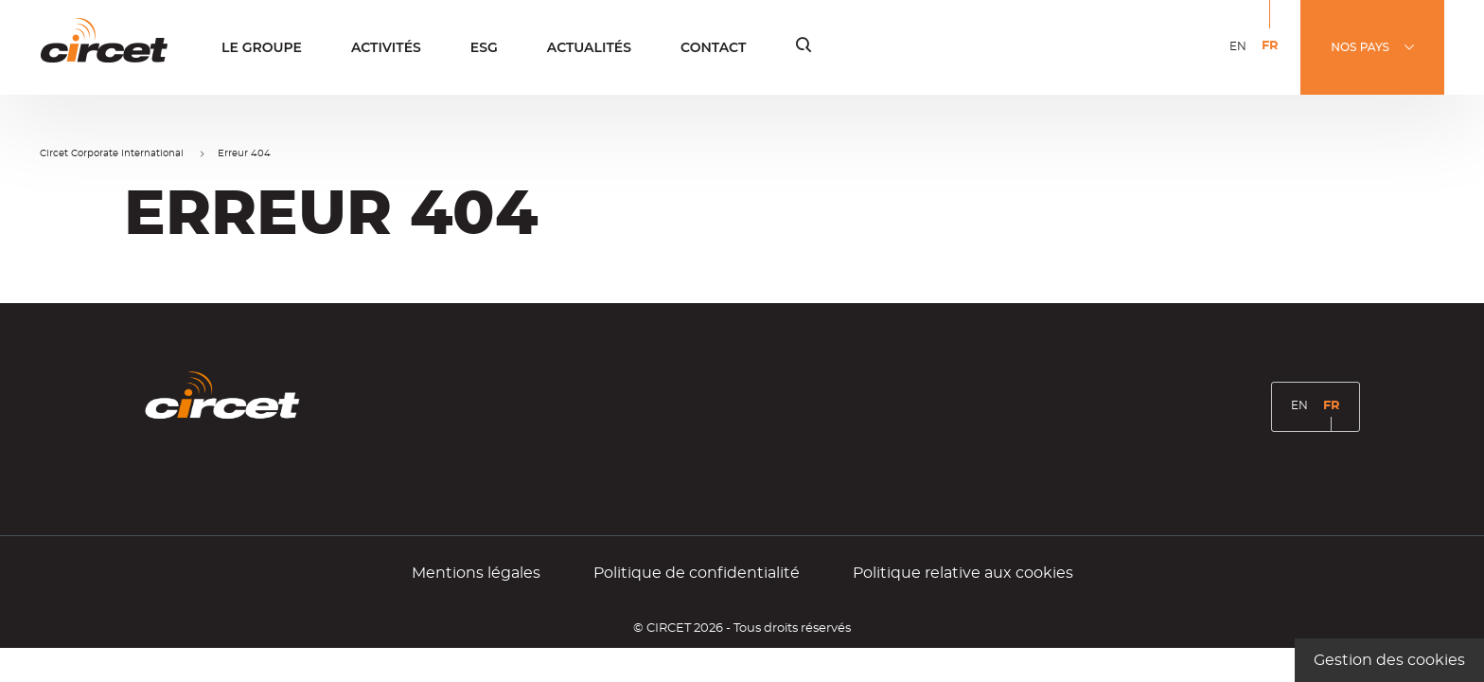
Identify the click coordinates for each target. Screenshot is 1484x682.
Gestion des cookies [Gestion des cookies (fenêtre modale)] (1389, 660)
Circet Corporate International (112, 153)
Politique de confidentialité (696, 573)
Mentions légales (476, 573)
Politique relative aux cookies (963, 573)
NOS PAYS (1360, 47)
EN (1241, 59)
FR (1273, 59)
